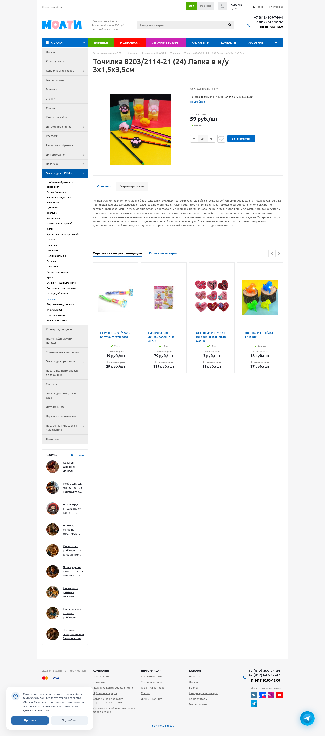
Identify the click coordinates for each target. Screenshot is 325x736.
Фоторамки (53, 438)
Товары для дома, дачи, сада (61, 395)
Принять (30, 720)
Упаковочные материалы (67, 352)
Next (279, 253)
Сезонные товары (165, 42)
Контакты (228, 42)
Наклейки (67, 164)
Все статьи (77, 455)
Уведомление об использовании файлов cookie (114, 710)
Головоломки (55, 80)
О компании (101, 676)
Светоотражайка (57, 117)
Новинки (101, 42)
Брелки (194, 687)
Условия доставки (152, 681)
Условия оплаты (151, 676)
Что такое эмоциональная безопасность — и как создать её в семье (73, 634)
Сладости (52, 107)
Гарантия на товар (153, 687)
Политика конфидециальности (113, 687)
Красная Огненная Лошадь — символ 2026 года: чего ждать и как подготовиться (72, 467)
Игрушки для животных (61, 416)
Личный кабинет (151, 698)
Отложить (221, 139)
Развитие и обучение (67, 145)
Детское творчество (67, 126)
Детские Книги (55, 406)
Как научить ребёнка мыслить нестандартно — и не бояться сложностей (72, 592)
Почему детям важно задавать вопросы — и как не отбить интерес (73, 572)
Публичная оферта (105, 693)
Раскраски (52, 135)
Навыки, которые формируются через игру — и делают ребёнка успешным (72, 530)
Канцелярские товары (67, 70)
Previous (272, 253)
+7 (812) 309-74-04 (268, 17)
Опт (191, 5)
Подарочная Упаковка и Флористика (67, 427)
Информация (151, 670)
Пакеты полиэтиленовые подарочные (62, 372)
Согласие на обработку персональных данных (108, 700)
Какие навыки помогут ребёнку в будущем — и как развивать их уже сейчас (72, 613)
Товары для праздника (67, 361)
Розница (205, 5)
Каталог (57, 42)
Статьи (145, 693)
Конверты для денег (59, 329)
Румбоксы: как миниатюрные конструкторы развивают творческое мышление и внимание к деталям (72, 488)
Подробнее (69, 720)
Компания (101, 670)
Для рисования (67, 154)
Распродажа (129, 42)
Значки (50, 98)
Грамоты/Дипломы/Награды (59, 340)
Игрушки (67, 52)
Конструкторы (55, 61)
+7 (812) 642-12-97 (268, 22)
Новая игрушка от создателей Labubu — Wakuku (72, 509)
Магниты (51, 384)
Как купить (200, 42)
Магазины (256, 42)
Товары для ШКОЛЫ (67, 173)
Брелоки (51, 89)
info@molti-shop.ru (162, 725)
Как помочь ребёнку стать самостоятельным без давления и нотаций (73, 551)
